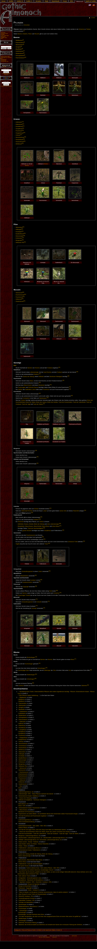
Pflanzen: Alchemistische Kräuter (79, 691)
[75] (44, 607)
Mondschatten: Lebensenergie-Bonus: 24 (55, 837)
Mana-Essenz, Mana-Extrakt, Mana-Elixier (30, 860)
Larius (34, 389)
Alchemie (81, 29)
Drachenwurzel (20, 295)
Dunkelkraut (19, 126)
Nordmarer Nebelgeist (56, 376)
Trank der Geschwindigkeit (35, 528)
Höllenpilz (18, 229)
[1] (24, 30)
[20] (24, 141)
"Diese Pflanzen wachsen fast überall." (43, 794)
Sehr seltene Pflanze (46, 868)
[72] (36, 599)
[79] (46, 667)
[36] (77, 371)
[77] (75, 659)
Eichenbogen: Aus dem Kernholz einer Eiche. (31, 914)
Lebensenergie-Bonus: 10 (25, 792)
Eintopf (36, 508)
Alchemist (31, 387)
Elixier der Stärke (30, 402)
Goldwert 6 (36, 890)
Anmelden (93, 17)
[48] (36, 450)
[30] (23, 292)
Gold (50, 591)
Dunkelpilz (19, 231)
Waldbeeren (19, 40)
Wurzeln (37, 34)
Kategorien (18, 930)
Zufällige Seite (4, 37)
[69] (57, 590)
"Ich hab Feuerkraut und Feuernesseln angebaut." (33, 816)
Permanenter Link (4, 61)
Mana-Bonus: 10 (23, 803)
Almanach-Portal (4, 33)
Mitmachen (3, 36)
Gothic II (40, 930)
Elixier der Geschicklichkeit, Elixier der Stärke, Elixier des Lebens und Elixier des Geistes (45, 831)
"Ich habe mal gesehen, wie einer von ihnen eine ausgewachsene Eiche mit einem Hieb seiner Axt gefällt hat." (50, 916)
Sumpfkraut (19, 128)
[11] (23, 121)
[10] (25, 57)
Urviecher (56, 593)
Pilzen (30, 34)
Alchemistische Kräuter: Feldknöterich (29, 850)
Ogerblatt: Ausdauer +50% (27, 882)
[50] (37, 463)
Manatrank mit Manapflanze (35, 880)
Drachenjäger (22, 670)
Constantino (26, 398)
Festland (49, 368)
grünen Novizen (27, 530)
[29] (25, 242)
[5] (21, 46)
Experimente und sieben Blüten (27, 813)
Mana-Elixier (45, 526)
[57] (60, 525)
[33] (22, 298)
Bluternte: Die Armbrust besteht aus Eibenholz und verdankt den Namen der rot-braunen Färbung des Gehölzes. (51, 924)
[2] (23, 39)
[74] (36, 605)
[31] (25, 294)
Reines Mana (22, 861)
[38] (68, 376)
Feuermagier (21, 387)
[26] (24, 235)
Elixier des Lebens (41, 402)
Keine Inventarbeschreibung (26, 821)
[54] (41, 516)
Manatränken (24, 576)
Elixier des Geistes (52, 402)
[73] (49, 601)
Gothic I (34, 930)
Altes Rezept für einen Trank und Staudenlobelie (32, 894)
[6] (22, 48)
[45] (72, 395)
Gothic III (59, 930)
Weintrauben (19, 45)
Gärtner (20, 389)
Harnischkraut (20, 141)
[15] (23, 130)
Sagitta (18, 544)
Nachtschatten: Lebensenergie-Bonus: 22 (30, 837)
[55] (40, 519)
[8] (23, 53)
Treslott (28, 595)
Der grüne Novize (24, 866)
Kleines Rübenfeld (43, 844)
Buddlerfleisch (20, 234)
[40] (40, 382)
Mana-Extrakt (37, 526)
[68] (36, 586)
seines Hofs (63, 511)
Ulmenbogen (30, 679)
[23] (22, 229)
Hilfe (2, 38)
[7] (24, 50)
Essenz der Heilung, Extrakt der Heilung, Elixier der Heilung (35, 854)
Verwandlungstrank (27, 571)
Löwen (40, 571)
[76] (36, 656)
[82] (35, 678)
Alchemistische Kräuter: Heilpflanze (29, 796)
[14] (23, 128)
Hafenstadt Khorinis (27, 511)
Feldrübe (35, 842)
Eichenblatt (26, 25)
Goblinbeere (21, 713)
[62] (84, 541)
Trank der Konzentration (65, 402)
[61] (44, 539)
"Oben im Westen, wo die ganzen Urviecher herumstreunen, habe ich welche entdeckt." (43, 892)
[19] (24, 139)
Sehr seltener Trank (24, 876)
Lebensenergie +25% (24, 794)
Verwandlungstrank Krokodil (27, 898)
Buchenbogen (31, 657)
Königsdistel (22, 878)
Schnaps (34, 608)
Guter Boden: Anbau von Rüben (28, 844)
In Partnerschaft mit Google (6, 86)
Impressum (54, 937)
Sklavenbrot (19, 227)
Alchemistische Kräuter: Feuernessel (29, 808)
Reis (15, 365)
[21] (23, 143)
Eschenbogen (29, 664)
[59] (63, 530)
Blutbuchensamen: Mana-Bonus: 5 (28, 906)
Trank (46, 544)
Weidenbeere (19, 53)
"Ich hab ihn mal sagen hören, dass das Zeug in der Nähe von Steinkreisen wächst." (42, 829)
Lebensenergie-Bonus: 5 (25, 820)
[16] (24, 132)
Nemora (24, 593)
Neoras (36, 387)
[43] (70, 389)
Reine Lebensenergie (24, 856)
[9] (24, 55)
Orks (54, 670)
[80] (91, 669)
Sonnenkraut (19, 139)
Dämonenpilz (19, 236)
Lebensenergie (34, 372)
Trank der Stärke (38, 404)
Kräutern (25, 34)
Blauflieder (19, 49)
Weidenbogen (31, 674)
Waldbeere (21, 699)
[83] (33, 683)
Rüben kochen (23, 842)
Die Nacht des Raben (49, 930)
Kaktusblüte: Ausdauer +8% (26, 900)
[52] (85, 510)
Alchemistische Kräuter (25, 825)
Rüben (20, 846)
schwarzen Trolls (72, 541)
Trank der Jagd (26, 404)
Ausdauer (33, 580)
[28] (23, 239)
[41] (51, 384)
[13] (23, 126)
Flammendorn (20, 42)
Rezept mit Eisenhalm (24, 886)
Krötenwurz (19, 238)
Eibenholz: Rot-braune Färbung (28, 922)
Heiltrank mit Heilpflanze (25, 800)
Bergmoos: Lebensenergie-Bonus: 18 (29, 835)
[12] (23, 123)
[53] (32, 512)
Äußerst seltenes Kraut (32, 868)
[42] (70, 386)
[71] (90, 594)
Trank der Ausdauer (52, 833)
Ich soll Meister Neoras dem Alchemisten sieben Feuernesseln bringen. (58, 813)
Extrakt (31, 524)
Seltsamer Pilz (20, 242)
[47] (44, 403)
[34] (24, 300)
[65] (36, 575)
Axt (70, 670)
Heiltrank (41, 376)
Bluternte (84, 685)
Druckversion (3, 60)
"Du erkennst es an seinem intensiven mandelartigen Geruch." (36, 870)
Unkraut (18, 135)
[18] (25, 136)
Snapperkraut (19, 133)
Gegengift (25, 586)
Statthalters (28, 389)
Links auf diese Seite (5, 56)
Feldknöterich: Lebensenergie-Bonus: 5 (30, 848)
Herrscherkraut (20, 137)
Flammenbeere (20, 58)
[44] (40, 393)
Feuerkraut (19, 131)
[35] (59, 367)
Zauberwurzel (19, 301)
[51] (50, 508)
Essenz (26, 524)
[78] (39, 663)
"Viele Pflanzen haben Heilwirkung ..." (29, 695)
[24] (22, 231)
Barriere (27, 165)
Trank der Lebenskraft (79, 402)
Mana (31, 381)
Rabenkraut (19, 124)
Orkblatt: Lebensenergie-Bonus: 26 (29, 839)
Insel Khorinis (47, 372)
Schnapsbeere (20, 55)
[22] (23, 226)
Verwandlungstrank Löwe (34, 878)
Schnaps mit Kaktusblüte (26, 902)
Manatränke (21, 526)
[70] (60, 592)
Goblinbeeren (19, 51)
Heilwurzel (19, 299)
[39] (63, 380)
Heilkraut (21, 723)
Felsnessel (22, 888)
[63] (49, 543)
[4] (23, 44)
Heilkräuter (19, 122)
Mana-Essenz (28, 385)
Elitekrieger (47, 670)
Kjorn (27, 670)
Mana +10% (21, 805)
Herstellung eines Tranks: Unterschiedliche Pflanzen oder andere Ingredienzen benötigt (44, 691)
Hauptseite (3, 32)
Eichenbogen (41, 668)
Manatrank (41, 385)
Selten (30, 890)
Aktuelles (3, 34)
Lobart (45, 511)
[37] (40, 373)
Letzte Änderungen (5, 35)
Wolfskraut (19, 144)
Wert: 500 (43, 825)
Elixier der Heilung (39, 524)
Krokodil (38, 602)
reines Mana (55, 526)
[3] (24, 42)
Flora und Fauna (26, 930)
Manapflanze (22, 880)
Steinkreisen (42, 398)
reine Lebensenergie (53, 524)
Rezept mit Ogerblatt (33, 884)
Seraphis (18, 47)
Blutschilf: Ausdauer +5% (26, 896)
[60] (43, 536)
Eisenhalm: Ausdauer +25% (43, 882)
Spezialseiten (3, 59)
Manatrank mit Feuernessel (26, 811)
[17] (21, 134)
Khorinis (46, 163)
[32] (24, 296)
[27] (23, 237)
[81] (36, 674)
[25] (25, 233)
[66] (41, 579)
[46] (48, 397)
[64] (50, 571)
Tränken (88, 29)
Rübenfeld (76, 511)
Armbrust (21, 685)
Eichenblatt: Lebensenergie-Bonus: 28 (50, 839)
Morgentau (19, 240)
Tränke (41, 521)
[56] (60, 523)
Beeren (20, 34)
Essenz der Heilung (28, 376)
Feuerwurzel (19, 297)
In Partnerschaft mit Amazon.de (6, 74)
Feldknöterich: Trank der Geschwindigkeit (30, 864)
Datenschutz (74, 935)
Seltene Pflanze (22, 827)
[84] (88, 685)
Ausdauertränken (27, 582)
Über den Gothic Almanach (44, 937)
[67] (40, 581)
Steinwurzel (19, 292)
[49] (37, 456)
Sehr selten (36, 825)
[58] (44, 527)
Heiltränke (20, 524)
